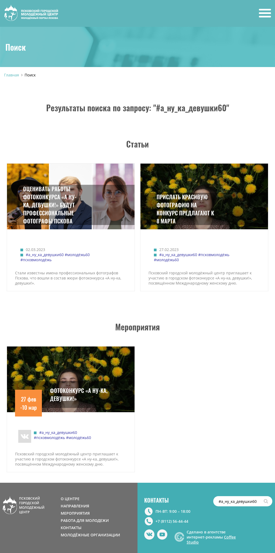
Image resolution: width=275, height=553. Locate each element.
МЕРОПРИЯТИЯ (75, 513)
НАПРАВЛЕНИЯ (75, 505)
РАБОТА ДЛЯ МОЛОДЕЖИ (85, 520)
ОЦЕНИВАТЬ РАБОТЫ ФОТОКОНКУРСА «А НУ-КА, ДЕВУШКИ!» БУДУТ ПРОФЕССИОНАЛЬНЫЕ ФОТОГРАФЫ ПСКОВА (50, 205)
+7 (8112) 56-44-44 (171, 521)
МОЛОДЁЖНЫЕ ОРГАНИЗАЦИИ (90, 534)
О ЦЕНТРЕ (70, 498)
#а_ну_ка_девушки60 (45, 254)
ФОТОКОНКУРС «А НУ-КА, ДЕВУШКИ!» (79, 394)
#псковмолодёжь (36, 259)
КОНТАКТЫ (71, 527)
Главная (11, 75)
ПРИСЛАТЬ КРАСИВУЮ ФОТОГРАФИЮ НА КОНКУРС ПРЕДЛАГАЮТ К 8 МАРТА (185, 209)
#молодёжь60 (77, 254)
